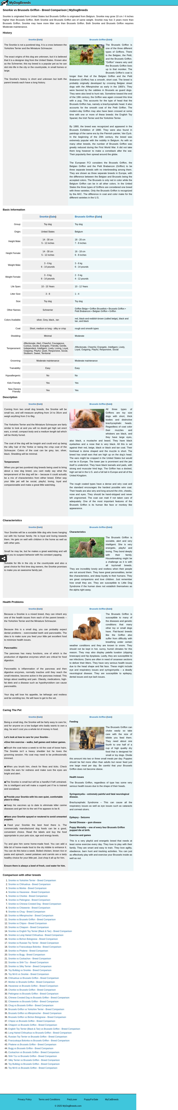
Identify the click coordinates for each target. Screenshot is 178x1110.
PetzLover (72, 1099)
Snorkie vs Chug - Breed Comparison (26, 911)
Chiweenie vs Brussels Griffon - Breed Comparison (33, 1001)
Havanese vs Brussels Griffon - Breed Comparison (33, 986)
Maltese (142, 69)
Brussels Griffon (98, 39)
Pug (140, 75)
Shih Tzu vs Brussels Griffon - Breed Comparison (32, 1056)
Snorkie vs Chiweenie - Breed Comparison (29, 908)
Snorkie (32, 39)
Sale (39, 39)
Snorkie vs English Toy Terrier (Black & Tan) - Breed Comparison (40, 931)
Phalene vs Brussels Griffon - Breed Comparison (32, 1044)
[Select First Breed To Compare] (157, 15)
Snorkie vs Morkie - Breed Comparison (27, 888)
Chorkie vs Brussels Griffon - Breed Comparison (32, 990)
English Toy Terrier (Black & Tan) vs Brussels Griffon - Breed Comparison (44, 1029)
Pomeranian (144, 58)
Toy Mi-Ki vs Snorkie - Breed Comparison (28, 974)
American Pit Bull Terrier (150, 122)
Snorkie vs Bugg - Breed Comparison (26, 954)
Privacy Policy (25, 1099)
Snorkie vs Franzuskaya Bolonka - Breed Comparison (34, 947)
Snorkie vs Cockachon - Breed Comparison (29, 958)
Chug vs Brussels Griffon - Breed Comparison (30, 1005)
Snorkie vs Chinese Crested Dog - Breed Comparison (34, 904)
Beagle (141, 128)
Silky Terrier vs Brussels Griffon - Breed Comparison (34, 1060)
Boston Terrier (145, 105)
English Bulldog (145, 52)
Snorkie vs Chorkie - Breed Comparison (28, 896)
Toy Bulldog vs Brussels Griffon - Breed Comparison (34, 1064)
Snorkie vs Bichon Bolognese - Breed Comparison (33, 939)
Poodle (141, 146)
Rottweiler (143, 93)
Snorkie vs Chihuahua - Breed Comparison (29, 884)
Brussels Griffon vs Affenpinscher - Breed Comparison (35, 1013)
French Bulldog (145, 64)
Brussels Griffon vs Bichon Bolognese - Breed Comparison (37, 1017)
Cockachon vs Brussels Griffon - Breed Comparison (33, 1052)
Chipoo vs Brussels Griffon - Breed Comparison (31, 1021)
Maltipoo (142, 151)
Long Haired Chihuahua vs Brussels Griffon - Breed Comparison (40, 1033)
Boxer (141, 116)
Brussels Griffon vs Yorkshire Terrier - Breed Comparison (36, 1009)
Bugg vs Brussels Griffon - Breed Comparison (30, 1048)
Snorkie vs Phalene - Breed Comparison (28, 951)
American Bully (145, 110)
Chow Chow (144, 134)
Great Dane (144, 140)
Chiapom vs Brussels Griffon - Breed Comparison (32, 1025)
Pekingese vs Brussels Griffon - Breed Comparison (33, 994)
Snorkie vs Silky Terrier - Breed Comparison (29, 966)
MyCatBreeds (111, 1099)
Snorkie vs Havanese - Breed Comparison (29, 892)
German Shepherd (147, 81)
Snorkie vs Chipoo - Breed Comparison (27, 923)
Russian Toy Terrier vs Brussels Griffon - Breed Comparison (37, 1036)
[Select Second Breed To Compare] (157, 21)
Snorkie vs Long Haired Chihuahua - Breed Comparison (35, 935)
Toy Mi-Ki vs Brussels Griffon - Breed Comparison (32, 1068)
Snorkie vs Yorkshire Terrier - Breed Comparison (32, 880)
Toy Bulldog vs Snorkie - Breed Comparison (29, 970)
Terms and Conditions (49, 1099)
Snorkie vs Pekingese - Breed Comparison (29, 900)
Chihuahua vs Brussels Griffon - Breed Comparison (33, 978)
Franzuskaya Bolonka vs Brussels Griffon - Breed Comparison (39, 1040)
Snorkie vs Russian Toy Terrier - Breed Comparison (33, 943)
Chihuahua (143, 99)
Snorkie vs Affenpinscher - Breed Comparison (30, 915)
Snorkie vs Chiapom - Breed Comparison (28, 927)
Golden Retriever (146, 87)
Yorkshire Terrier (146, 46)
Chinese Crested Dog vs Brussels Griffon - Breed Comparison (38, 997)
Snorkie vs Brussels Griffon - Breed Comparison (32, 919)
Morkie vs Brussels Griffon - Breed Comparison (31, 982)
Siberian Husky (145, 40)
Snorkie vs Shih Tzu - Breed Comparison (28, 962)
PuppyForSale (91, 1099)
